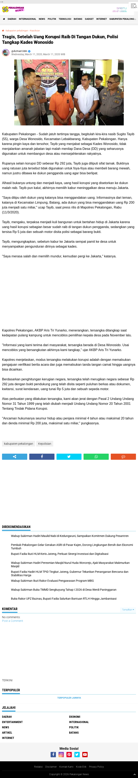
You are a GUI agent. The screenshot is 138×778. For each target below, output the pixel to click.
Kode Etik (81, 766)
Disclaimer (51, 766)
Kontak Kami (66, 766)
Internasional (27, 19)
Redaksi (38, 766)
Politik (52, 19)
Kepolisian (35, 30)
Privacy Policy (96, 766)
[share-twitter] (69, 457)
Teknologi (65, 19)
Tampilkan (128, 609)
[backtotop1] (134, 774)
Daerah (12, 19)
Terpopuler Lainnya (69, 698)
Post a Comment (12, 620)
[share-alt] (14, 457)
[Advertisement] (69, 293)
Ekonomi (74, 716)
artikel (7, 732)
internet (101, 19)
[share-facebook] (41, 457)
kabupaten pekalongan (17, 30)
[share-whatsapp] (96, 457)
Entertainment (12, 722)
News (42, 19)
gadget (89, 19)
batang (78, 19)
